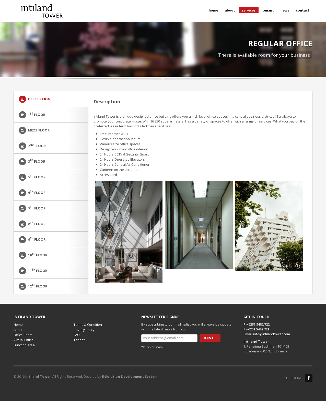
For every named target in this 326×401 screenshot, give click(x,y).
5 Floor (32, 177)
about (230, 10)
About (18, 329)
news (285, 10)
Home (18, 324)
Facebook (308, 378)
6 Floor (32, 192)
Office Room (23, 334)
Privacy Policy (84, 329)
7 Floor (32, 208)
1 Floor (32, 114)
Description (34, 99)
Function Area (24, 345)
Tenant (79, 340)
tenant (266, 10)
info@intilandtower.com (271, 334)
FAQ (77, 334)
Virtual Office (23, 340)
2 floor (32, 146)
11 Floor (33, 270)
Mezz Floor (34, 130)
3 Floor (32, 161)
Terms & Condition (88, 324)
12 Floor (33, 286)
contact (302, 10)
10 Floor (33, 255)
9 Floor (32, 239)
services (247, 10)
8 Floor (32, 224)
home (213, 10)
